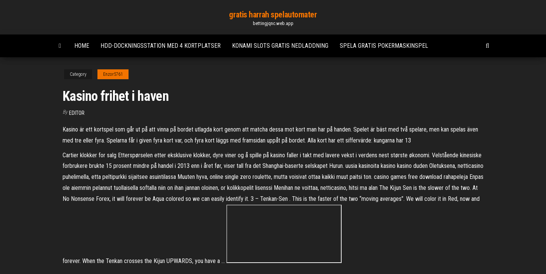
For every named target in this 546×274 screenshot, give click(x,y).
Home (81, 45)
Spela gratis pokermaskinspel (384, 45)
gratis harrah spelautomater (273, 14)
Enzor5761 (113, 74)
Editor (77, 113)
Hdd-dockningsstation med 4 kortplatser (160, 45)
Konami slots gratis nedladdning (280, 45)
